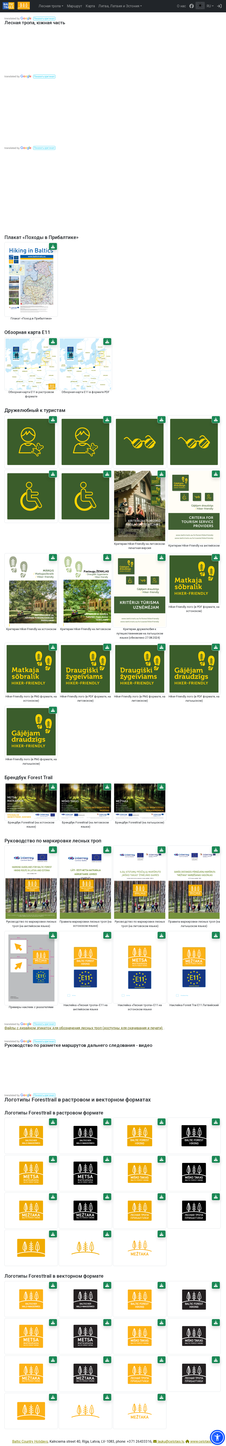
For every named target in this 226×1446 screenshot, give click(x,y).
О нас (181, 6)
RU (209, 6)
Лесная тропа (50, 6)
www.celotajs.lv (199, 1441)
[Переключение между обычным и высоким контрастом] (200, 5)
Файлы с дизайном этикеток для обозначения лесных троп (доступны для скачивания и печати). (83, 1028)
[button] (44, 18)
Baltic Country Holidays (30, 1441)
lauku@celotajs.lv (168, 1441)
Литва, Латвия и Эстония (118, 6)
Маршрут (74, 6)
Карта (90, 6)
